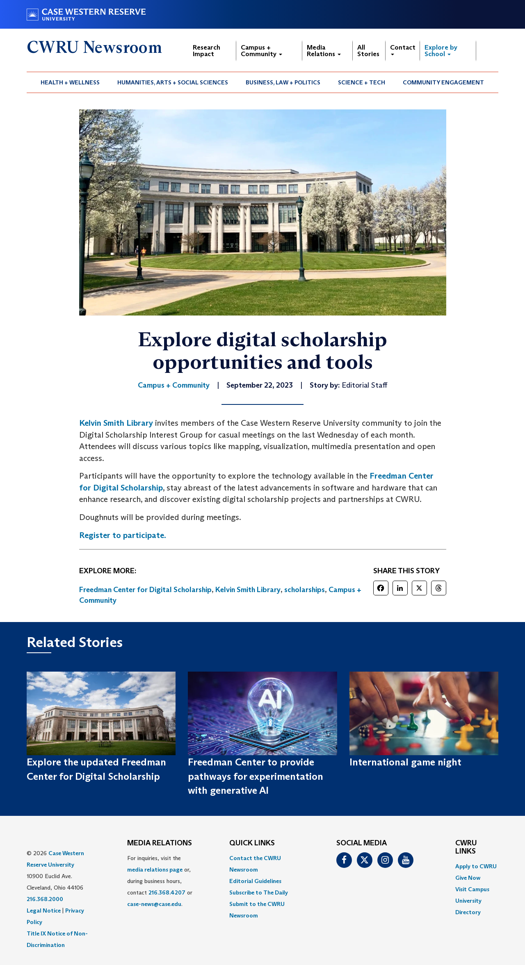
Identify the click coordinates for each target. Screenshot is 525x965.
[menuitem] (70, 82)
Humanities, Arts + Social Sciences (172, 82)
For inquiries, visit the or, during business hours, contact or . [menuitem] (159, 881)
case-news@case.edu (154, 904)
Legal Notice (44, 910)
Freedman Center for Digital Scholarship (145, 589)
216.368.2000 (45, 899)
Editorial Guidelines (255, 881)
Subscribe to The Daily (258, 892)
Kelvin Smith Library (116, 423)
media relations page (155, 869)
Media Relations (324, 50)
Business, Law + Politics (283, 82)
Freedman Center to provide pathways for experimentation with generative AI (255, 776)
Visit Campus (472, 889)
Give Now (467, 877)
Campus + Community (261, 50)
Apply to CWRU (476, 866)
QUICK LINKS (252, 843)
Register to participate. (122, 535)
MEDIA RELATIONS (159, 843)
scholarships (304, 589)
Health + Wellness (70, 82)
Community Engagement (443, 82)
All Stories (368, 50)
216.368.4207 (166, 892)
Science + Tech (361, 82)
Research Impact (206, 50)
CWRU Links (466, 847)
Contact (402, 49)
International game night (405, 762)
